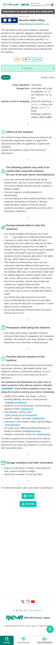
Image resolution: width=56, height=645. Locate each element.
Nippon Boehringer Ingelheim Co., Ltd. (34, 24)
